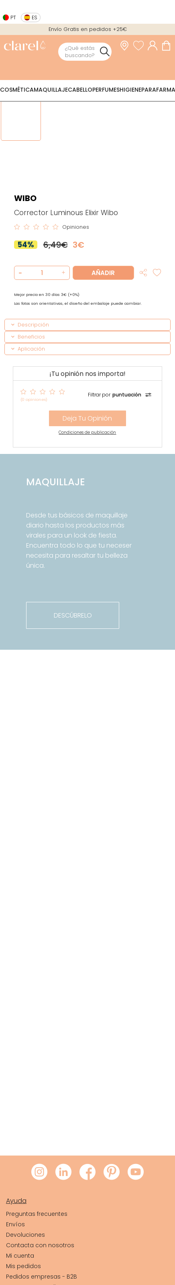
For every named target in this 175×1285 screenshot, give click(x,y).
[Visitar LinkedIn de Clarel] (63, 1172)
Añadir (103, 273)
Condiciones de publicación (87, 432)
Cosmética (17, 90)
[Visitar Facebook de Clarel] (87, 1172)
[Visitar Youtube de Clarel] (136, 1172)
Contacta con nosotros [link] (40, 1245)
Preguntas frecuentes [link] (36, 1214)
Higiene (130, 90)
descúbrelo (73, 615)
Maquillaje (51, 90)
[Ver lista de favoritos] (140, 45)
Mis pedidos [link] (23, 1266)
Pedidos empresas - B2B (41, 1277)
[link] (24, 46)
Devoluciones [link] (25, 1235)
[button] (62, 273)
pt (13, 17)
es (34, 17)
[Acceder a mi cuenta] (154, 45)
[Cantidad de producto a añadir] (42, 273)
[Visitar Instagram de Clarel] (39, 1172)
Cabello (80, 90)
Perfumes (106, 90)
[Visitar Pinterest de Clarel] (112, 1172)
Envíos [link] (15, 1224)
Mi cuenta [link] (20, 1256)
